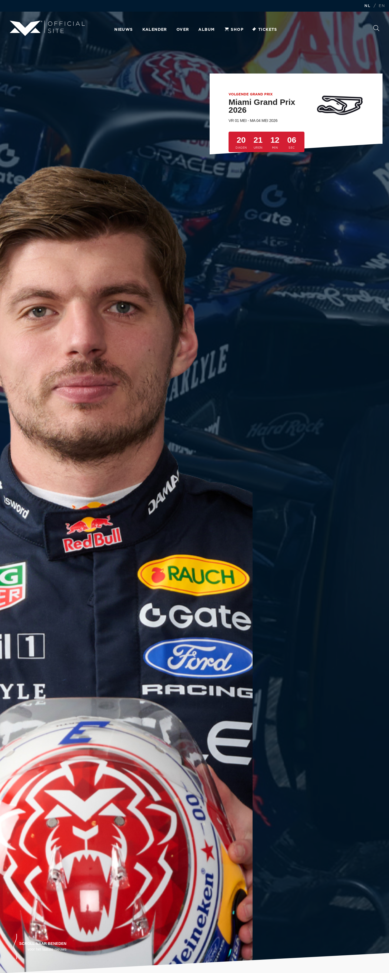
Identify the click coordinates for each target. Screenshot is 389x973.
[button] (40, 946)
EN (382, 6)
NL (367, 6)
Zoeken (376, 28)
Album (206, 30)
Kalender (154, 30)
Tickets (264, 30)
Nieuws (123, 30)
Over (182, 30)
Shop (233, 30)
